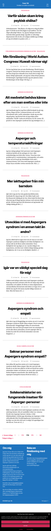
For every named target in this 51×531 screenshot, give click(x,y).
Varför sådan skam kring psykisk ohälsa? (25, 18)
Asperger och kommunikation (25, 324)
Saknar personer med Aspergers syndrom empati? (25, 377)
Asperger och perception (25, 97)
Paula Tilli (25, 3)
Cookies (21, 529)
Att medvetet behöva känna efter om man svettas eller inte (25, 107)
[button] (49, 514)
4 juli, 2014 (25, 339)
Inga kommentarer (36, 71)
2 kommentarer (36, 257)
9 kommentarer (36, 26)
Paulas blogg (25, 10)
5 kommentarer (36, 117)
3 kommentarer (36, 387)
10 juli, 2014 (25, 71)
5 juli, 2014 (25, 298)
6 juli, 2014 (25, 257)
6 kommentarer (36, 433)
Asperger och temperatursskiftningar (25, 153)
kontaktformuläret (17, 510)
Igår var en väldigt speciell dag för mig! (25, 291)
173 (26, 462)
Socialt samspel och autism (25, 367)
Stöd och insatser (25, 413)
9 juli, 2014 (25, 117)
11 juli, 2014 (25, 26)
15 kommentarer (36, 206)
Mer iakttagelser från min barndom (25, 199)
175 (36, 462)
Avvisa (25, 525)
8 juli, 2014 (25, 163)
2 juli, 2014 (25, 433)
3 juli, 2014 (25, 387)
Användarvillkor (30, 529)
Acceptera (25, 522)
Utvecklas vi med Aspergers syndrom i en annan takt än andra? (25, 245)
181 (46, 462)
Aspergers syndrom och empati (25, 332)
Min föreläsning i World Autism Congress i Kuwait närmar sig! (25, 61)
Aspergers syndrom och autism (25, 232)
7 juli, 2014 (25, 206)
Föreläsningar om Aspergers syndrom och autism (20, 51)
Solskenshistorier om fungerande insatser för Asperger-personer (25, 423)
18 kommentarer (36, 298)
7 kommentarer (36, 163)
